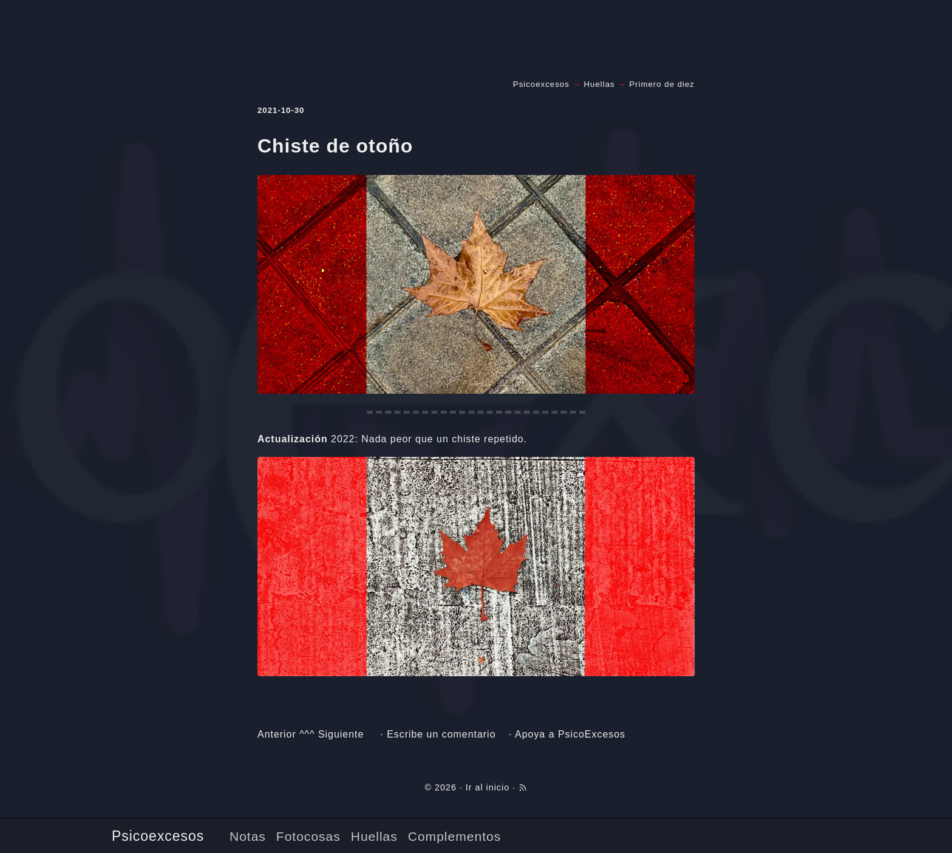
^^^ (306, 734)
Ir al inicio (487, 787)
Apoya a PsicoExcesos (570, 734)
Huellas (374, 836)
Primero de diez (662, 84)
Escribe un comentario (441, 734)
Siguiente (341, 734)
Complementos (454, 836)
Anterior (276, 734)
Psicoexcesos (158, 836)
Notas (247, 836)
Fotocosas (308, 836)
